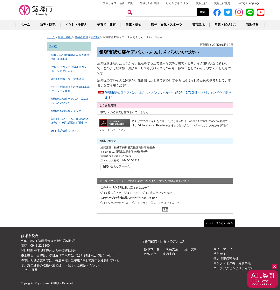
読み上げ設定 (222, 3)
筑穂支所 (172, 249)
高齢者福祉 (81, 37)
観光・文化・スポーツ (166, 24)
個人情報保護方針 (226, 258)
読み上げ (201, 3)
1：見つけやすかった (117, 202)
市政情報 (252, 24)
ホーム (25, 24)
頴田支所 (191, 249)
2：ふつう (134, 192)
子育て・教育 (106, 24)
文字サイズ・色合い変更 (118, 3)
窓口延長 (31, 270)
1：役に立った (113, 192)
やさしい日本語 (149, 3)
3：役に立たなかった (159, 192)
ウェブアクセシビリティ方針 (234, 268)
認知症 (95, 37)
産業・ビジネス (225, 24)
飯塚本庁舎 (152, 249)
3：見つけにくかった (167, 202)
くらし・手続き (76, 24)
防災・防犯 (47, 24)
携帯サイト (221, 254)
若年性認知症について (65, 130)
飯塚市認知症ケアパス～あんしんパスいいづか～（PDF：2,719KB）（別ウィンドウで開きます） (168, 95)
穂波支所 (150, 254)
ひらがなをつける (177, 3)
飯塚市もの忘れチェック (66, 110)
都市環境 (198, 24)
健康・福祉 (133, 24)
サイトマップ (223, 249)
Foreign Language (249, 3)
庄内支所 (169, 254)
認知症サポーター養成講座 (67, 78)
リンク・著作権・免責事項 (232, 263)
